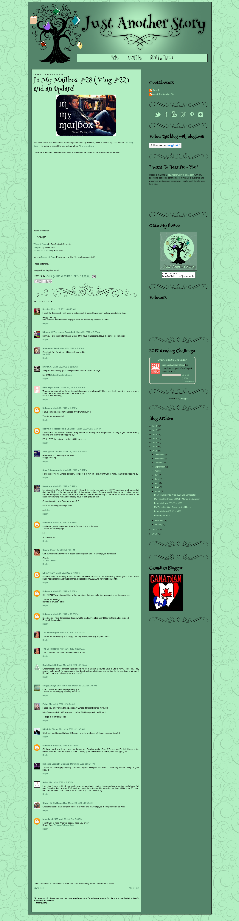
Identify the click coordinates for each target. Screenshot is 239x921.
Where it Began (41, 244)
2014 (155, 444)
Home (115, 58)
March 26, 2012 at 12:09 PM (65, 745)
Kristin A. (47, 367)
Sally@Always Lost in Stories (57, 686)
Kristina (46, 309)
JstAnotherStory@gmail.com (181, 175)
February (159, 521)
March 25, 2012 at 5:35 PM (75, 452)
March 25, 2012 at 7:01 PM (62, 550)
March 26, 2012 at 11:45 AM (72, 729)
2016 (155, 435)
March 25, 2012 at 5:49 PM (75, 470)
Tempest (37, 247)
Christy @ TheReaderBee (55, 803)
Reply (45, 323)
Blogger (184, 400)
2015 (155, 439)
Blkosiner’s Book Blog (64, 825)
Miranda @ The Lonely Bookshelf (59, 332)
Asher (47, 510)
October (159, 464)
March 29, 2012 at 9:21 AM (80, 803)
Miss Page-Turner (51, 387)
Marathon (47, 486)
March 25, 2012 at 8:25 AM (63, 309)
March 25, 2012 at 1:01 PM (73, 387)
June (157, 480)
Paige (45, 704)
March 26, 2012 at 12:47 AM (73, 633)
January (159, 525)
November (160, 460)
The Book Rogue (51, 633)
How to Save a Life (42, 250)
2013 (155, 448)
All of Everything (86, 146)
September (160, 468)
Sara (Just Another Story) (173, 366)
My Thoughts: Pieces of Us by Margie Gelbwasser (177, 500)
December (160, 455)
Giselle (46, 550)
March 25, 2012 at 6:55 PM (65, 522)
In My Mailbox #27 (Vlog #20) (167, 512)
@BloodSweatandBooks (61, 375)
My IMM (46, 354)
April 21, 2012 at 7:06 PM (70, 819)
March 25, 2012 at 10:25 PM (65, 614)
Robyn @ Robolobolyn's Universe (59, 429)
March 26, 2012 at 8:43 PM (61, 782)
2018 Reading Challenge (172, 360)
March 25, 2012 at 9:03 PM (65, 591)
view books (189, 383)
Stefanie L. (155, 90)
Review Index (161, 58)
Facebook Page (48, 257)
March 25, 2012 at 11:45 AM (65, 367)
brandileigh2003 (50, 819)
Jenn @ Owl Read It (52, 452)
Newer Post (39, 888)
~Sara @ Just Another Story (62, 276)
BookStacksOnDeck (52, 665)
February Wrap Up (162, 516)
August (158, 472)
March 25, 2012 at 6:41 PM (65, 486)
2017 (155, 431)
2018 (155, 427)
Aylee (45, 782)
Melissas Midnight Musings (56, 764)
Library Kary (49, 573)
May (157, 484)
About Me (135, 58)
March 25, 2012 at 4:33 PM (65, 408)
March (158, 492)
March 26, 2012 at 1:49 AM (84, 686)
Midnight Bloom (50, 729)
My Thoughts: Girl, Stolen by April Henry (172, 508)
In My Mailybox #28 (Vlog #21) (168, 504)
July (157, 476)
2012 (155, 452)
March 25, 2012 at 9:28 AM (88, 332)
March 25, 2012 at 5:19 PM (89, 429)
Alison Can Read (51, 348)
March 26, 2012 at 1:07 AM (75, 665)
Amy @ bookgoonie (52, 470)
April (157, 488)
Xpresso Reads (50, 560)
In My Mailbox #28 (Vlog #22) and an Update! (174, 496)
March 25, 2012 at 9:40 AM (72, 348)
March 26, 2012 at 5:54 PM (82, 764)
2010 (155, 535)
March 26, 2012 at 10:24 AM (62, 704)
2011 (155, 531)
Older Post (134, 888)
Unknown (47, 408)
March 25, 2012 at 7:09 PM (68, 573)
